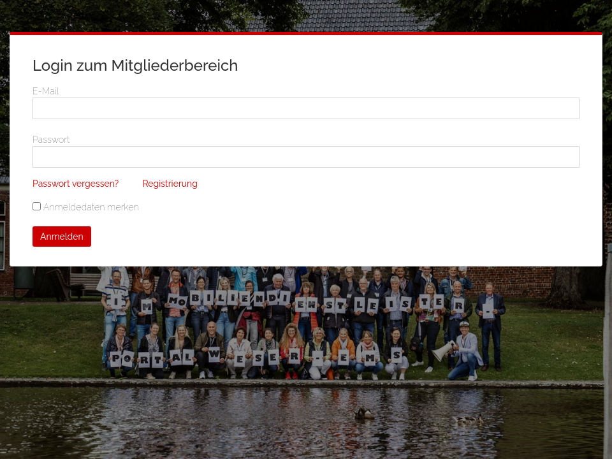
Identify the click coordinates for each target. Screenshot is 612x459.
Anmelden (62, 236)
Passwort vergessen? (76, 183)
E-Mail (46, 91)
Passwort (51, 140)
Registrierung (170, 183)
